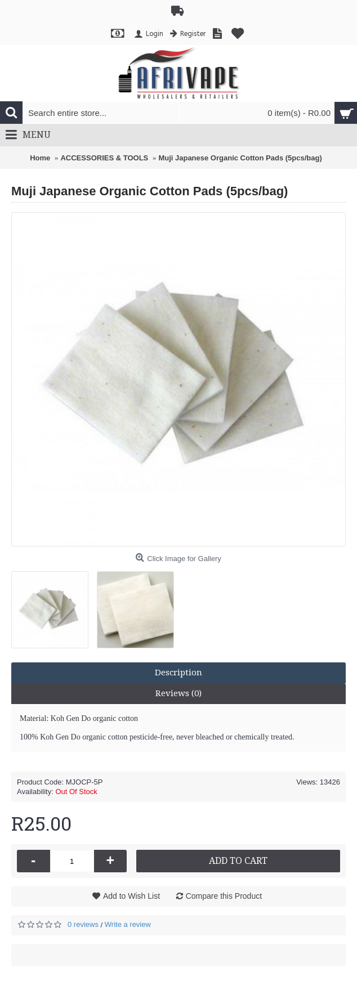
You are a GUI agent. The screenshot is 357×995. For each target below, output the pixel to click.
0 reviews (83, 924)
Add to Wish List (131, 895)
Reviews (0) (178, 693)
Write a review (128, 924)
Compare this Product (224, 895)
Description (178, 672)
